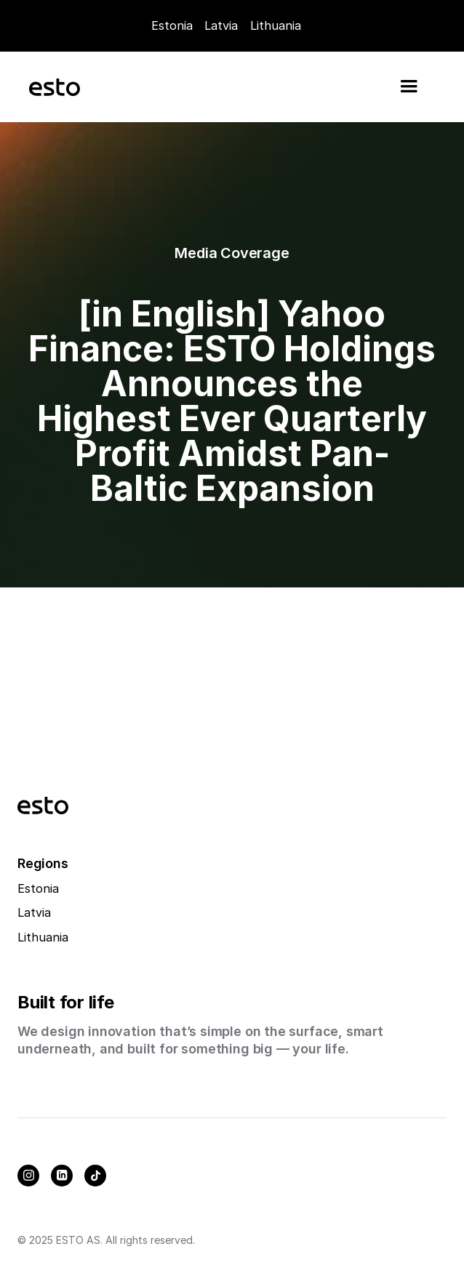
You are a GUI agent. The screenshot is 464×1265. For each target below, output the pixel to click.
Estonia (172, 25)
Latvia (221, 25)
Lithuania (42, 937)
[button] (409, 86)
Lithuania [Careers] (275, 25)
